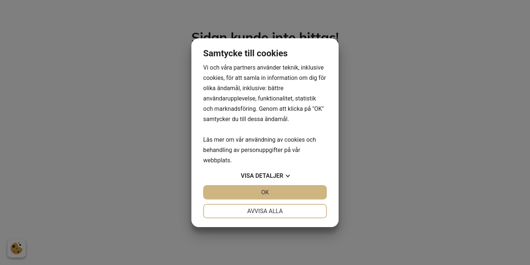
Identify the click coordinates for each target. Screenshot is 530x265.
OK (265, 192)
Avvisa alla (265, 211)
